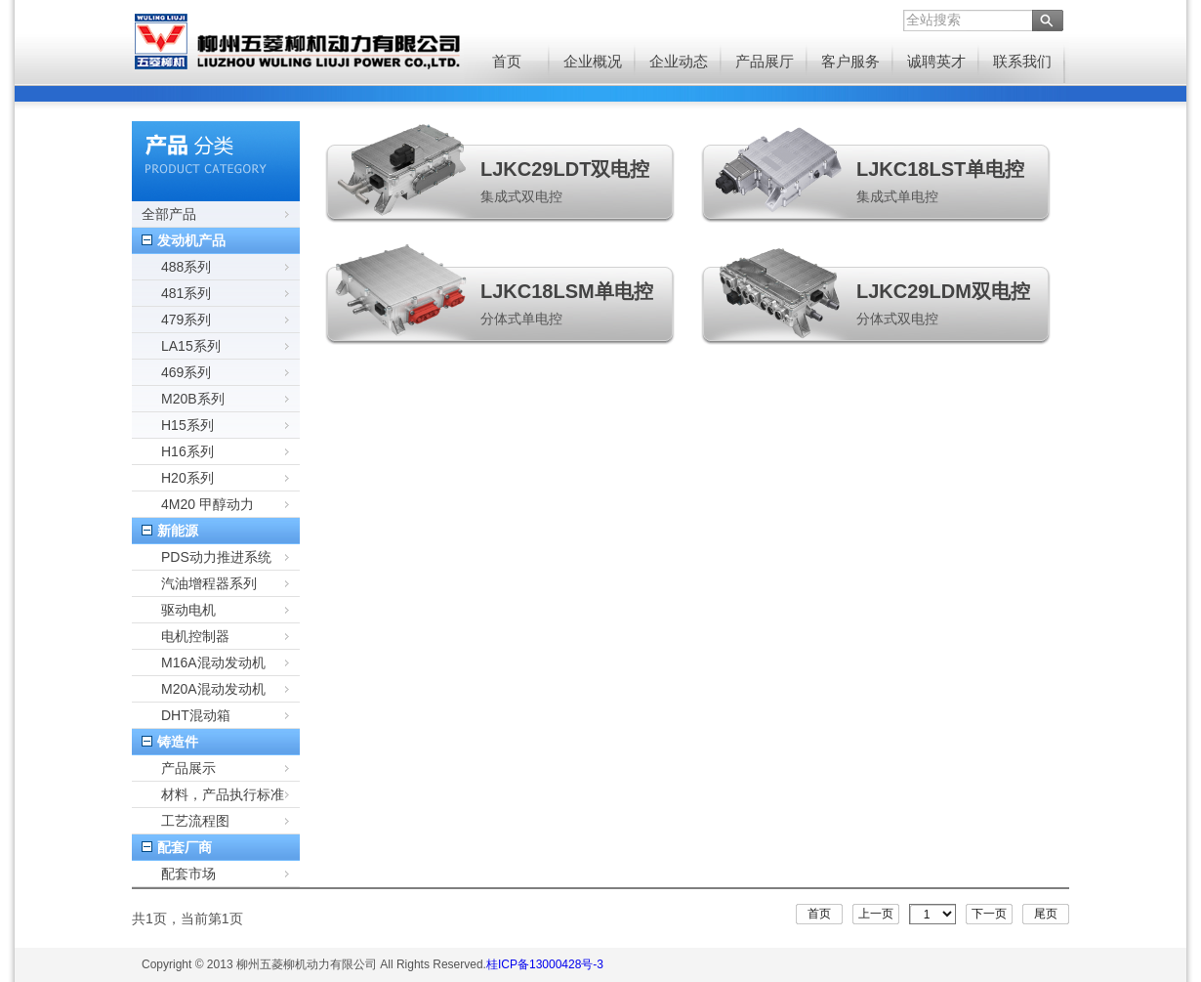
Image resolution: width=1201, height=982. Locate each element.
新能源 (177, 530)
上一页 (875, 913)
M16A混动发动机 (213, 662)
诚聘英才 (936, 61)
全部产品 (169, 214)
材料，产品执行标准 (222, 794)
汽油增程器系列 (209, 583)
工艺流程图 (195, 821)
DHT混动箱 (195, 715)
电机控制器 (195, 636)
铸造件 (177, 741)
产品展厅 (764, 61)
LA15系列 (191, 346)
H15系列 (187, 425)
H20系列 (187, 478)
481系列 (186, 293)
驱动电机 (188, 610)
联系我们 (1022, 61)
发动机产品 (191, 240)
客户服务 (850, 61)
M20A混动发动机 (213, 689)
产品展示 (188, 768)
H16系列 (187, 451)
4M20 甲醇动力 (207, 504)
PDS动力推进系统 (216, 557)
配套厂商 (184, 847)
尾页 (1045, 913)
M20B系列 (193, 398)
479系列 (186, 319)
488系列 (186, 267)
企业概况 (592, 61)
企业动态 (678, 61)
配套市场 (188, 873)
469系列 (186, 372)
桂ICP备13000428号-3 (544, 964)
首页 (506, 61)
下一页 (989, 913)
